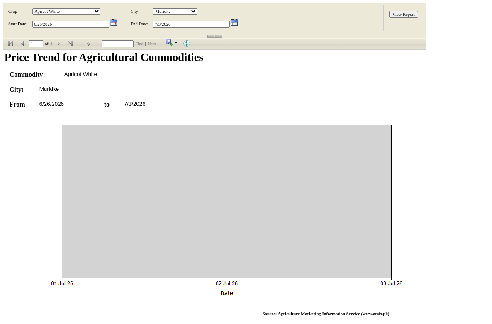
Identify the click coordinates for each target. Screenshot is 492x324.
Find (139, 43)
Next (152, 43)
